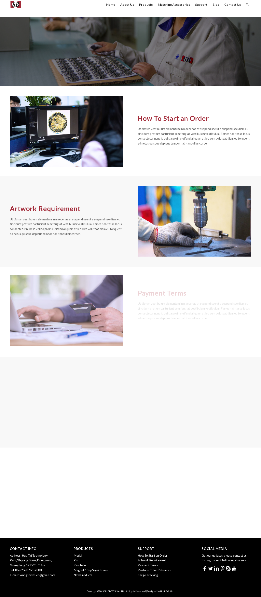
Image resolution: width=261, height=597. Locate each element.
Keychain (80, 565)
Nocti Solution (167, 591)
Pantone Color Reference (154, 570)
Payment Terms (148, 565)
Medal (78, 555)
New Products (83, 575)
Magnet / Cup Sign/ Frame (91, 570)
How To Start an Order (152, 555)
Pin (76, 560)
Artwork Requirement (152, 560)
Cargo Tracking (148, 575)
